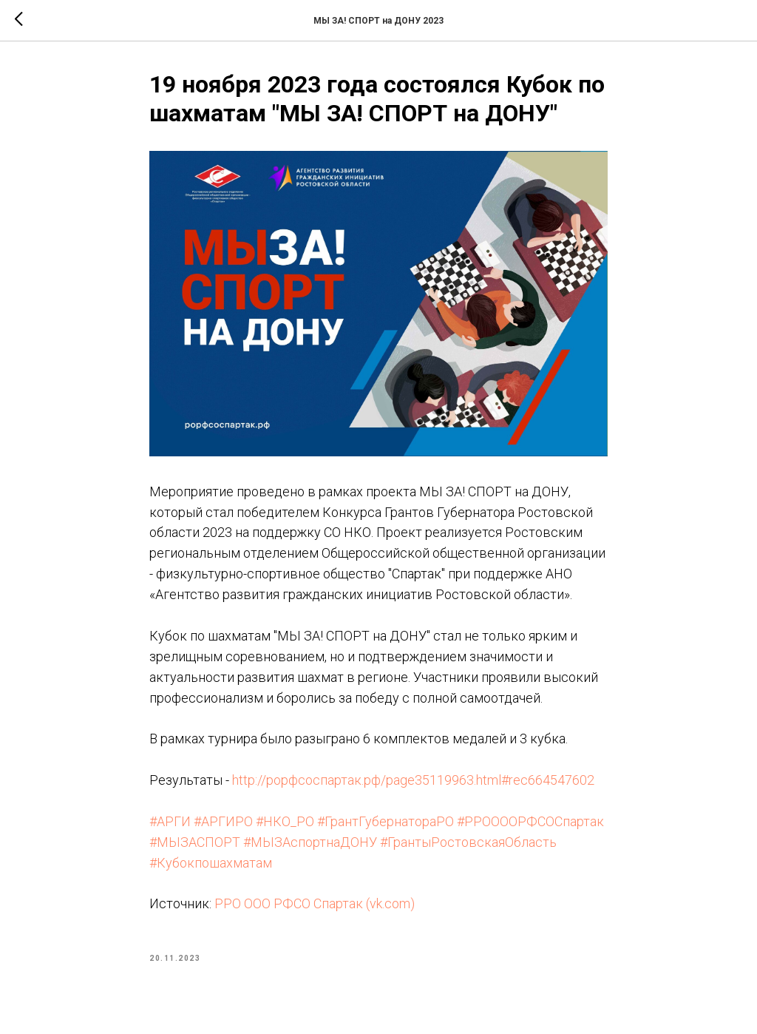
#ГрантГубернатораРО (385, 821)
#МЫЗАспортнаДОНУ (310, 842)
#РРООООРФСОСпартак (530, 821)
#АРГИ (170, 821)
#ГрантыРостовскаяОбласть (468, 842)
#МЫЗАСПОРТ (194, 842)
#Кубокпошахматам (210, 863)
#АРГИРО (223, 821)
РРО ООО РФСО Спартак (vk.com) (314, 903)
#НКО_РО (285, 821)
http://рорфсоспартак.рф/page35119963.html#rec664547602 (413, 780)
